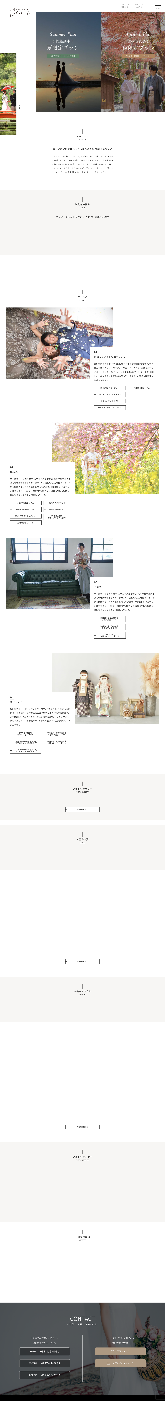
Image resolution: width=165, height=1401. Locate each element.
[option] (8, 94)
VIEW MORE (82, 809)
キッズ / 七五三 (54, 1348)
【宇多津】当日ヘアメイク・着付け (99, 1308)
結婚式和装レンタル (142, 388)
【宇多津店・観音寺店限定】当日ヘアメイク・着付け (57, 742)
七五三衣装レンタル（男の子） (20, 1342)
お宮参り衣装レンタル (17, 1348)
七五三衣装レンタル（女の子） (20, 1345)
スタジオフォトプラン (110, 401)
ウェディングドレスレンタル (110, 408)
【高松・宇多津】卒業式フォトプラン (100, 1305)
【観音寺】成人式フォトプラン (59, 1314)
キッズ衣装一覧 (15, 1351)
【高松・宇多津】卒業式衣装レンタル (100, 1302)
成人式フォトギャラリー (57, 1326)
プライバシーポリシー (16, 1374)
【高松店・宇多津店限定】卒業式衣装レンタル (110, 619)
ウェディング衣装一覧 (17, 1317)
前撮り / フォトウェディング (59, 1339)
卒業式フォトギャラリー (96, 1311)
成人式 (50, 1342)
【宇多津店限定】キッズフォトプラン (25, 734)
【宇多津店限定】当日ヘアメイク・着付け (109, 636)
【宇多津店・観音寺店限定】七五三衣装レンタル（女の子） (25, 751)
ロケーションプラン (16, 1305)
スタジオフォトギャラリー (19, 1320)
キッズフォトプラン (16, 1339)
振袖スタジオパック (57, 503)
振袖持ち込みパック (57, 509)
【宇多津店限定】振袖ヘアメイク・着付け (57, 517)
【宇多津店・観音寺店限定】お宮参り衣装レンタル (57, 734)
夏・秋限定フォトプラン (109, 388)
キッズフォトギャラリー (18, 1357)
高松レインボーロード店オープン (21, 1302)
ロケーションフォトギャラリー (21, 1323)
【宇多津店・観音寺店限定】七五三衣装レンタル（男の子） (25, 742)
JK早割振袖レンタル (26, 503)
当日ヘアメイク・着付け (18, 1354)
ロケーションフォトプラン (110, 394)
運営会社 (10, 1369)
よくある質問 (12, 1365)
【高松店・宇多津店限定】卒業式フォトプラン (110, 627)
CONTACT (124, 6)
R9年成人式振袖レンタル (26, 509)
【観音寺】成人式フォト (26, 523)
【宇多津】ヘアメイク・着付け (58, 1323)
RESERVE (139, 6)
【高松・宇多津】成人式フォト (25, 516)
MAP (130, 1309)
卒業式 (50, 1345)
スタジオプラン (15, 1308)
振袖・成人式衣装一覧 (56, 1308)
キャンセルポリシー (15, 1378)
